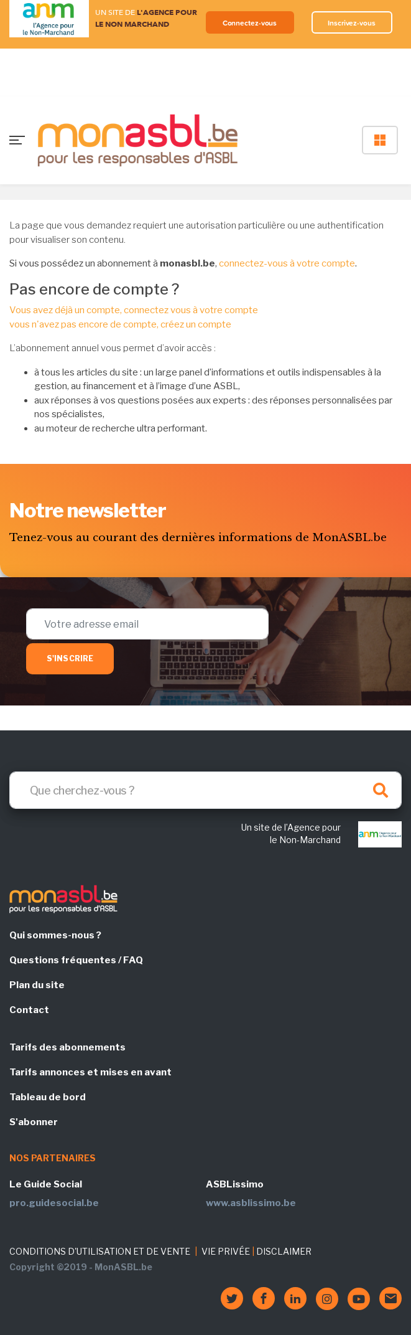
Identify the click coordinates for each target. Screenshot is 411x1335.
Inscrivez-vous (352, 22)
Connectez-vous (250, 22)
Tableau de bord (47, 1097)
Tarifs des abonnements (67, 1047)
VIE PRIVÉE (225, 1251)
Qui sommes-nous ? (55, 935)
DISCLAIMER (284, 1251)
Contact (29, 1010)
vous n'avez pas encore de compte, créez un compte (120, 324)
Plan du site (37, 985)
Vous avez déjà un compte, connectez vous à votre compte (133, 310)
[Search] (205, 790)
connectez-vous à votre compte (287, 263)
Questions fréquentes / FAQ (76, 960)
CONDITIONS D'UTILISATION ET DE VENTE (99, 1251)
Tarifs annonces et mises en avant (90, 1072)
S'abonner (33, 1122)
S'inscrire (70, 658)
